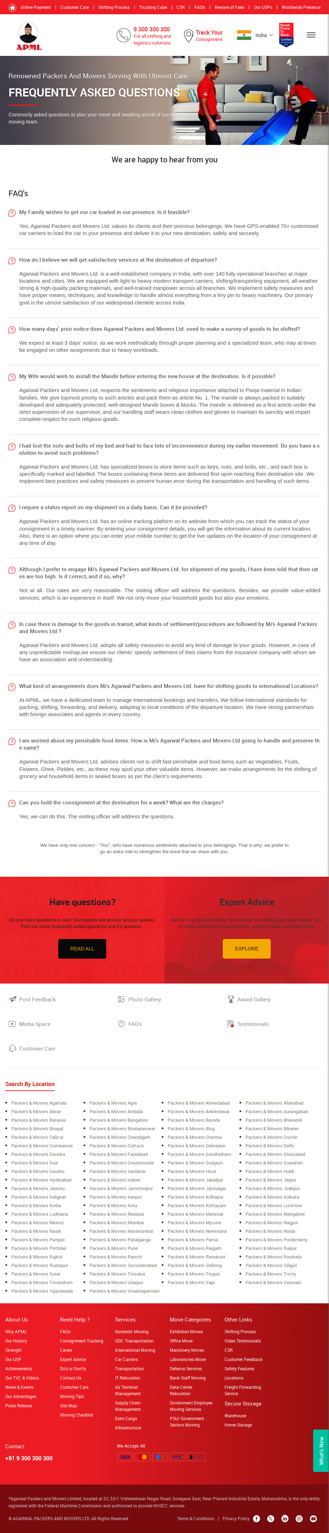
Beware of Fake (229, 7)
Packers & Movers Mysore (194, 1222)
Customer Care (74, 7)
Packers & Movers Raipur (271, 1248)
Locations (234, 1378)
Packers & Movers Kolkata (272, 1197)
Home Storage (238, 1425)
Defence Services (186, 1368)
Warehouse (235, 1415)
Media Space (34, 1023)
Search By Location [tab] (30, 1084)
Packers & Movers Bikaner (272, 1128)
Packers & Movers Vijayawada (42, 1291)
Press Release (18, 1405)
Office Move (181, 1341)
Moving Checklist (76, 1415)
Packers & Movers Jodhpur (273, 1188)
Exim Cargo (126, 1418)
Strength (13, 1350)
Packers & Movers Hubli (270, 1171)
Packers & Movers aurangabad (277, 1111)
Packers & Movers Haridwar (118, 1171)
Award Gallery (254, 999)
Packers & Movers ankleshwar (199, 1111)
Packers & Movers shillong (195, 1265)
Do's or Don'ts (73, 1368)
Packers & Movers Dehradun (196, 1145)
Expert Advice (73, 1359)
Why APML (16, 1331)
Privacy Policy (235, 1518)
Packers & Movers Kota (113, 1205)
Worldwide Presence (301, 7)
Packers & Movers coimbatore (42, 1145)
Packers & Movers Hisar (192, 1171)
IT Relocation (127, 1378)
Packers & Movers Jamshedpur (121, 1188)
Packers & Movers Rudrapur (39, 1265)
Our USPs (263, 7)
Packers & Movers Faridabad (119, 1154)
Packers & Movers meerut (37, 1222)
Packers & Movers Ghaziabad (275, 1154)
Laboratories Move (188, 1359)
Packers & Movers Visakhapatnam (125, 1291)
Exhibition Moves (186, 1331)
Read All (82, 948)
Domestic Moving (132, 1331)
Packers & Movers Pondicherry (277, 1239)
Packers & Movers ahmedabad (199, 1103)
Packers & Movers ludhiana (39, 1214)
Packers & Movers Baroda (194, 1120)
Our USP (13, 1359)
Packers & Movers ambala (116, 1111)
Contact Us (70, 1378)
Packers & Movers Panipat (38, 1239)
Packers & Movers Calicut (37, 1137)
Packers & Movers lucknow (274, 1205)
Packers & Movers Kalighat (38, 1197)
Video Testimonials (243, 1341)
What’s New (321, 1451)
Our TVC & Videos (22, 1378)
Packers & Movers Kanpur (116, 1197)
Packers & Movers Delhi (270, 1145)
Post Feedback (37, 999)
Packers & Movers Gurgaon (195, 1162)
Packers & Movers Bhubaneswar (122, 1128)
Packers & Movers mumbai (117, 1222)
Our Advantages (20, 1396)
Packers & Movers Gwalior (38, 1171)
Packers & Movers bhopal (37, 1128)
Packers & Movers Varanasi (273, 1282)
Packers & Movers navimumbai (121, 1231)
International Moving (135, 1350)
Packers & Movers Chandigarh (120, 1137)
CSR (181, 7)
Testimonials (253, 1023)
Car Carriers (126, 1359)
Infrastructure (128, 1427)
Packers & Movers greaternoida (122, 1162)
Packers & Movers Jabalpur (195, 1179)
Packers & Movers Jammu (38, 1188)
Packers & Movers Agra (113, 1103)
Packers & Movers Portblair (38, 1248)
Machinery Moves (187, 1350)
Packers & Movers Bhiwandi (274, 1120)
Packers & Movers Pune (114, 1248)
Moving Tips (72, 1396)
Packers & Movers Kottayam (197, 1205)
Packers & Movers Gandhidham (199, 1154)
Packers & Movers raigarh (194, 1248)
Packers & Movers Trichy (271, 1273)
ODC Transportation (134, 1341)
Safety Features (239, 1368)
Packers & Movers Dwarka (38, 1154)
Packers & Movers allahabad (274, 1103)
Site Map (68, 1405)
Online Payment (36, 7)
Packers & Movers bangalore (119, 1120)
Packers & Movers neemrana (197, 1231)
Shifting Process (114, 7)
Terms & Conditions (195, 1518)
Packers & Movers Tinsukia (117, 1273)
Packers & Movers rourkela (274, 1256)
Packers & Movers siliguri (271, 1265)
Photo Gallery (144, 999)
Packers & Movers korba (36, 1205)
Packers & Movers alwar (36, 1111)
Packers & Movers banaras (38, 1120)
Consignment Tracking (81, 1341)
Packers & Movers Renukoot (197, 1256)
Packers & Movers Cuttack (117, 1145)
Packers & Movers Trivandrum (41, 1282)
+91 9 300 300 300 (29, 1458)
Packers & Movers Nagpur (272, 1222)
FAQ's (199, 7)
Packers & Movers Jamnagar (197, 1188)
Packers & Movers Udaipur (116, 1282)
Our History (16, 1341)
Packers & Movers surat (35, 1273)
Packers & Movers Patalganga (120, 1239)
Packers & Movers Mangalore (275, 1214)
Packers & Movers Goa (34, 1162)
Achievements (18, 1368)
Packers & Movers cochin (271, 1137)
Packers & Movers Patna (193, 1239)
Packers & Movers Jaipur (271, 1179)
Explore (246, 948)
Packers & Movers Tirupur (194, 1273)
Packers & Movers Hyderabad (41, 1179)
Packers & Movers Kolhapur (195, 1197)
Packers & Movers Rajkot (37, 1256)
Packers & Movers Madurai (117, 1214)
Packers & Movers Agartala (38, 1103)
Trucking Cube (153, 7)
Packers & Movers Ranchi (116, 1256)
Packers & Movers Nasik (36, 1231)
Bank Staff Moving (188, 1378)
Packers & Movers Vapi (191, 1282)
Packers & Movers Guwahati (274, 1162)
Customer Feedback (244, 1359)
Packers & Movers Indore (115, 1179)
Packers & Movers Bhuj (191, 1128)
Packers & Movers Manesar (195, 1214)
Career (66, 1350)
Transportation (129, 1368)
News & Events (19, 1387)
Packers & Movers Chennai (195, 1137)
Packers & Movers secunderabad (123, 1265)
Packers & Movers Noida (270, 1231)
